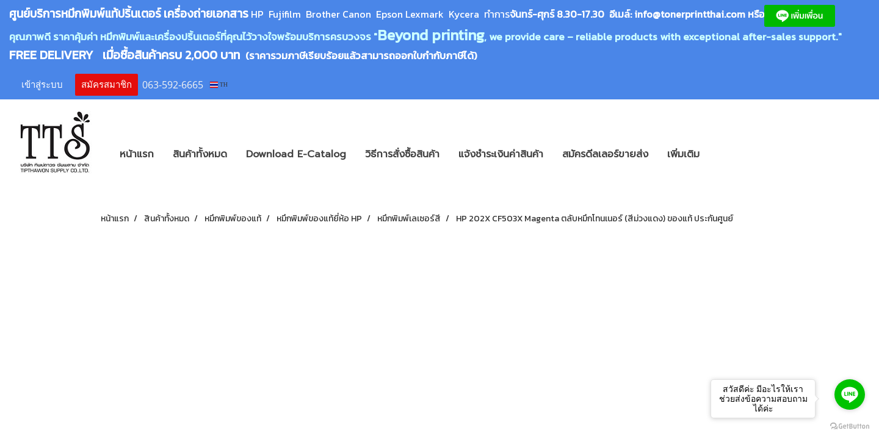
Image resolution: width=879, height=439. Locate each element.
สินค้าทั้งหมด (200, 154)
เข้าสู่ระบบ (42, 84)
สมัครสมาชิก (106, 84)
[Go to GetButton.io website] (849, 426)
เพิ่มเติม (683, 154)
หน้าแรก (137, 154)
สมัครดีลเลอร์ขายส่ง (605, 154)
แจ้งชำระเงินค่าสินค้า (500, 154)
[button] (727, 154)
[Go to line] (849, 394)
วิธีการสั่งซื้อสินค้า (402, 154)
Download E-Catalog (296, 154)
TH (219, 84)
